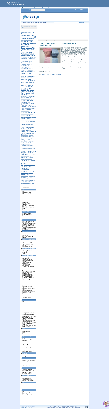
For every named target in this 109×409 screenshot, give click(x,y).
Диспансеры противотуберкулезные (27, 62)
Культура (24, 328)
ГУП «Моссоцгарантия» (26, 301)
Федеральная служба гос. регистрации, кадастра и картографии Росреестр (28, 168)
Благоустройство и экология (28, 358)
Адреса (51, 406)
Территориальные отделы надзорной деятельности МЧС (28, 380)
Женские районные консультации (54, 74)
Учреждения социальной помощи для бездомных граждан (28, 321)
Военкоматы (29, 37)
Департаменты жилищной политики (27, 49)
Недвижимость (25, 367)
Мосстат (24, 391)
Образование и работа (27, 336)
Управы (23, 253)
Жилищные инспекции (26, 201)
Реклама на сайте (73, 406)
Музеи (23, 332)
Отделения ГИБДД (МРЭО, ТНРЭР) (26, 88)
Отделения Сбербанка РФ (27, 214)
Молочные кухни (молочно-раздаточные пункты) (27, 273)
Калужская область (37, 7)
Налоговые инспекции (26, 213)
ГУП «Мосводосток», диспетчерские (29, 194)
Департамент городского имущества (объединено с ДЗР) (28, 45)
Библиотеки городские (26, 330)
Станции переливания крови (27, 294)
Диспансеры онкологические (27, 267)
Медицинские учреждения (27, 255)
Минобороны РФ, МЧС (27, 375)
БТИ (33, 32)
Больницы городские (27, 34)
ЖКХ (23, 189)
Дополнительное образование (28, 341)
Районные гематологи (26, 292)
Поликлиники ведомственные (26, 105)
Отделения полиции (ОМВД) (27, 244)
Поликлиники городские (28, 106)
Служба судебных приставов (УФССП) (27, 141)
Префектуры (24, 252)
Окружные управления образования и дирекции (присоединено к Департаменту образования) (29, 345)
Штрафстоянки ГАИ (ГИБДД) (27, 246)
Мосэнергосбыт (24, 80)
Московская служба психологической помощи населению (27, 306)
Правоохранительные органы (28, 239)
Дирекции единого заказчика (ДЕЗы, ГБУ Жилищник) (28, 55)
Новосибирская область (46, 7)
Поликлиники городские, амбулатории (28, 108)
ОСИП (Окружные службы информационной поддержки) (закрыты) (28, 348)
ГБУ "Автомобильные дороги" (28, 361)
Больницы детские (25, 35)
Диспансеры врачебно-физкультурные (26, 263)
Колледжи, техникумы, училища (27, 70)
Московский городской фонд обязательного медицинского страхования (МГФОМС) (27, 275)
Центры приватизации (26, 209)
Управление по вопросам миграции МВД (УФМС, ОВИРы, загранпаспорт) (28, 153)
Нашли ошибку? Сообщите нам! (80, 9)
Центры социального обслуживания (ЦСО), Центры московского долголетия (28, 179)
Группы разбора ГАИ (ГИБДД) (28, 240)
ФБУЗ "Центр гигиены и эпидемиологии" (26, 298)
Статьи (45, 22)
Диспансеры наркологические (26, 61)
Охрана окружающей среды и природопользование (28, 365)
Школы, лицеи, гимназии (26, 181)
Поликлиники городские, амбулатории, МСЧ (27, 279)
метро (33, 183)
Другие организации (26, 389)
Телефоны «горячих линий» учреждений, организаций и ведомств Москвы (28, 26)
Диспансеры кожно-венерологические (26, 265)
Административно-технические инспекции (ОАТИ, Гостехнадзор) (28, 360)
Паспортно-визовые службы (28, 219)
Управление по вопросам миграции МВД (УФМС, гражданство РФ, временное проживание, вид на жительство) (28, 160)
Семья (23, 382)
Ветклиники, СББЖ (26, 354)
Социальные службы (26, 300)
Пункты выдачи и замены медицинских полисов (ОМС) (27, 287)
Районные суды (26, 130)
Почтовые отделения (26, 215)
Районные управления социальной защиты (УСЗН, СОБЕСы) (28, 136)
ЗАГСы (31, 68)
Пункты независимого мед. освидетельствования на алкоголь (28, 123)
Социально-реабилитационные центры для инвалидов (28, 313)
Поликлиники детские (28, 112)
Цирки (23, 334)
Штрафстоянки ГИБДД (26, 183)
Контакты (67, 406)
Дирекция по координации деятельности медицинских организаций (27, 260)
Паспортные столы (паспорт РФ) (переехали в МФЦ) (27, 102)
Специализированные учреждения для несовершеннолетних (29, 317)
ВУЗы (32, 35)
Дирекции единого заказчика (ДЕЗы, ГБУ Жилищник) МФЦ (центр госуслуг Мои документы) (28, 58)
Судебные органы (26, 231)
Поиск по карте (38, 22)
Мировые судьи (29, 76)
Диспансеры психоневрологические (29, 270)
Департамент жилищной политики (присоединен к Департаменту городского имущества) (28, 197)
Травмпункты (23, 151)
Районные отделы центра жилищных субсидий (27, 310)
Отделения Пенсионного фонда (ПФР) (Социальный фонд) (27, 92)
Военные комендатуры (26, 378)
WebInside (31, 407)
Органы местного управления (28, 248)
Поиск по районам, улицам (28, 22)
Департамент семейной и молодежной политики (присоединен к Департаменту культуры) (28, 385)
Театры (31, 149)
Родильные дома (44, 74)
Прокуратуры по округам (26, 117)
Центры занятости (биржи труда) (27, 173)
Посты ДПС (29, 115)
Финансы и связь (26, 211)
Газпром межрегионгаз (27, 40)
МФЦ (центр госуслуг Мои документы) (28, 72)
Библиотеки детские (26, 331)
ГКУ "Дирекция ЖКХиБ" (28, 37)
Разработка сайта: (25, 407)
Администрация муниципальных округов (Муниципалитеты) (28, 251)
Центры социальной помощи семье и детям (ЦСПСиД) (29, 326)
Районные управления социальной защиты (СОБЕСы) (28, 133)
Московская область (29, 7)
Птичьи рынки (25, 356)
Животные (24, 353)
